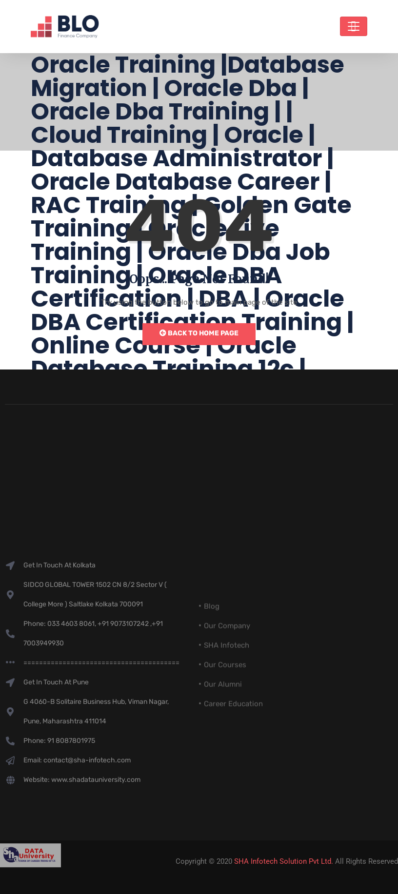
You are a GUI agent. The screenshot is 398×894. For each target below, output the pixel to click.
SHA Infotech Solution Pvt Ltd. (283, 861)
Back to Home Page (199, 333)
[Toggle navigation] (353, 26)
